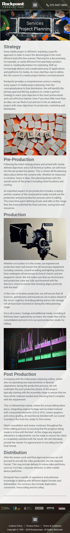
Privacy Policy (32, 526)
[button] (35, 5)
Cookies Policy (15, 526)
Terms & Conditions (52, 526)
